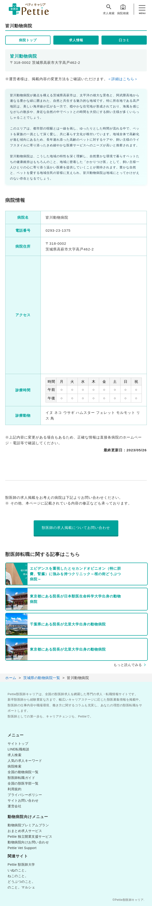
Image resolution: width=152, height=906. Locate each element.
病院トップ (28, 40)
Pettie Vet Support (22, 848)
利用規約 (14, 789)
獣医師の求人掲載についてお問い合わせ (76, 528)
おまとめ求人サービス (25, 831)
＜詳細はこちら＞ (123, 79)
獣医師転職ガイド (21, 778)
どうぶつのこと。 (21, 881)
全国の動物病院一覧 (23, 772)
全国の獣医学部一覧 (23, 783)
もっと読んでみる (128, 665)
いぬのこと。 (18, 870)
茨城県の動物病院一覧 (41, 678)
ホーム (10, 678)
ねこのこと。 (18, 876)
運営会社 (14, 806)
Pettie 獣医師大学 (21, 864)
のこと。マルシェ (21, 887)
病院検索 (123, 9)
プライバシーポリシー (25, 795)
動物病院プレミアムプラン (28, 825)
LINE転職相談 (18, 749)
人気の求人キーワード (25, 761)
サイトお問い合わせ (23, 800)
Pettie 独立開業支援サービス (30, 836)
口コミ (124, 40)
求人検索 (109, 9)
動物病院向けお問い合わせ (28, 842)
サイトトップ (18, 743)
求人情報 (76, 40)
